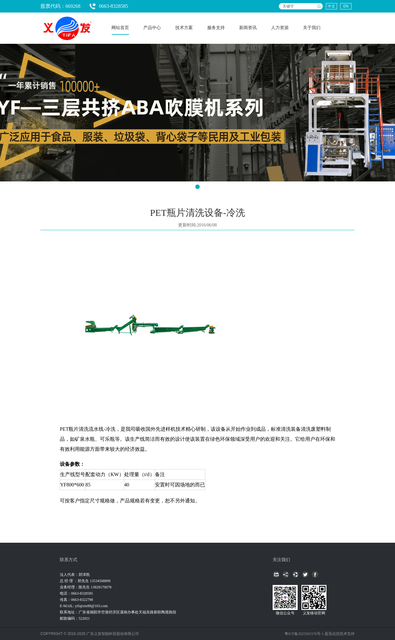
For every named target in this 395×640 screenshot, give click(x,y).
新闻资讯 (248, 27)
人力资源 (280, 27)
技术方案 (184, 27)
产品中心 (152, 27)
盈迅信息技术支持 (340, 634)
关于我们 (312, 27)
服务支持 (216, 27)
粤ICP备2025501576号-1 (305, 634)
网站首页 (120, 27)
